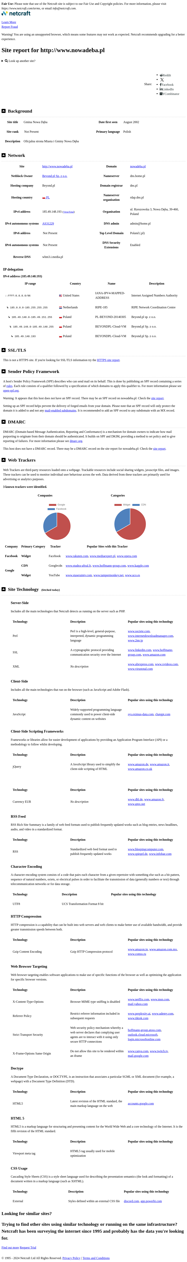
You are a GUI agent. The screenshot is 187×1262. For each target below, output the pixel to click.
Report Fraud (10, 26)
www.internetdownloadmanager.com (150, 635)
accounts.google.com (141, 1103)
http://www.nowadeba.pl (57, 166)
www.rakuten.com (77, 556)
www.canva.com (138, 1051)
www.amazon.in (138, 949)
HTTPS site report (108, 360)
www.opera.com (127, 556)
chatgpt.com (162, 714)
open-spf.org (11, 390)
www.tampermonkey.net (108, 575)
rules (9, 386)
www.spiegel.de (137, 853)
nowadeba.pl (138, 166)
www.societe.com (139, 631)
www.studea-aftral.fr (78, 565)
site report (157, 398)
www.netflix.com (138, 999)
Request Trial (28, 1247)
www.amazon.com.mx (163, 949)
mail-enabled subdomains (60, 410)
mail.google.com (138, 1055)
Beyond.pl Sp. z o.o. (54, 176)
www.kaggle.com (138, 565)
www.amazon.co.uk (140, 769)
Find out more (10, 1247)
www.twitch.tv (159, 1051)
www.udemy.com (162, 1013)
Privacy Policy (71, 1258)
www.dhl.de (135, 799)
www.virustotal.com (140, 668)
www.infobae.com (160, 853)
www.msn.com (160, 999)
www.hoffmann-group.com (109, 565)
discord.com (131, 1201)
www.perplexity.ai (139, 1013)
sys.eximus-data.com (141, 714)
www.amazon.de (138, 764)
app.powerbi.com (151, 1201)
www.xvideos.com (166, 664)
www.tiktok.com (138, 1018)
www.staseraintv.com (79, 575)
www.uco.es (132, 575)
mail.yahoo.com (138, 1004)
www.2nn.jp (135, 640)
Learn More (9, 22)
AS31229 (48, 223)
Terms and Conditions (96, 1258)
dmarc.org (76, 441)
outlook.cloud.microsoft (142, 1034)
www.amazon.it (159, 764)
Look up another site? (20, 61)
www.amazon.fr (154, 799)
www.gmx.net (136, 804)
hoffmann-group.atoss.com (144, 1030)
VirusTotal (68, 211)
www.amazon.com (154, 654)
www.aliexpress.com (140, 664)
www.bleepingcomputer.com (145, 849)
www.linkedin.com (139, 650)
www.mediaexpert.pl (102, 556)
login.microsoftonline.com (144, 1039)
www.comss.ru (137, 954)
